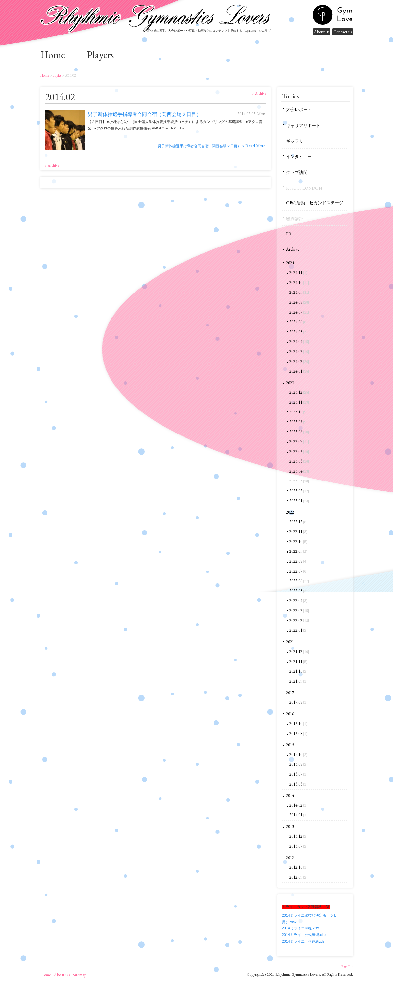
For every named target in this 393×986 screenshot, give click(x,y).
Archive (292, 249)
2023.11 (299, 402)
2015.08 (298, 764)
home (52, 54)
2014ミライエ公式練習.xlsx (304, 935)
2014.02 (298, 805)
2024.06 (298, 322)
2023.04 (299, 471)
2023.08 (299, 431)
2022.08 (298, 561)
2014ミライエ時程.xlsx (300, 928)
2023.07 (299, 441)
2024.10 (299, 282)
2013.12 (298, 836)
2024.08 (299, 302)
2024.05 (298, 332)
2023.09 (298, 422)
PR (289, 234)
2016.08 (298, 733)
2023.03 (299, 481)
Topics (56, 75)
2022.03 (299, 610)
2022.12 (298, 522)
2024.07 (299, 312)
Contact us (342, 32)
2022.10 (298, 541)
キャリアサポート (303, 125)
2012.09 (298, 877)
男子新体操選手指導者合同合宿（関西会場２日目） (144, 114)
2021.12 (299, 651)
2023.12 (299, 392)
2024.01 (299, 371)
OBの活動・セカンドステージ (314, 203)
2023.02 (299, 491)
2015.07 (298, 774)
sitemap (79, 975)
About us (321, 32)
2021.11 (298, 661)
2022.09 (298, 551)
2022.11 (298, 531)
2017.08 (298, 702)
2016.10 (298, 723)
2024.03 (299, 351)
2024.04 (299, 341)
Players (100, 54)
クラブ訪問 (296, 172)
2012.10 (298, 867)
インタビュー (299, 156)
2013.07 (298, 846)
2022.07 (298, 571)
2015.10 (298, 754)
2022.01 (298, 630)
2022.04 (298, 600)
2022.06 (299, 581)
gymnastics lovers (332, 14)
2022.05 (298, 591)
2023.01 (299, 501)
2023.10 (298, 412)
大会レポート (299, 109)
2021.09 (298, 681)
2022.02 (299, 620)
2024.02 (299, 361)
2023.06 (299, 451)
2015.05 (298, 784)
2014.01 (298, 815)
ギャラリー (296, 141)
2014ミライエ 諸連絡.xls (303, 941)
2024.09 (299, 292)
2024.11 (298, 272)
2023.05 (299, 461)
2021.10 (298, 671)
